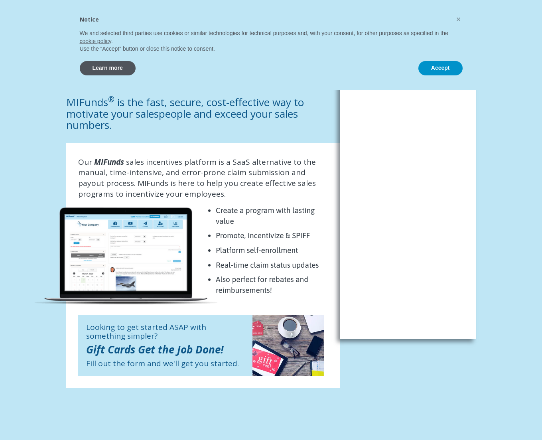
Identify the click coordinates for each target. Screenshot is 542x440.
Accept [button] (440, 418)
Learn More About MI (485, 12)
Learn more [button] (108, 418)
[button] (458, 369)
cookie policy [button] (95, 391)
